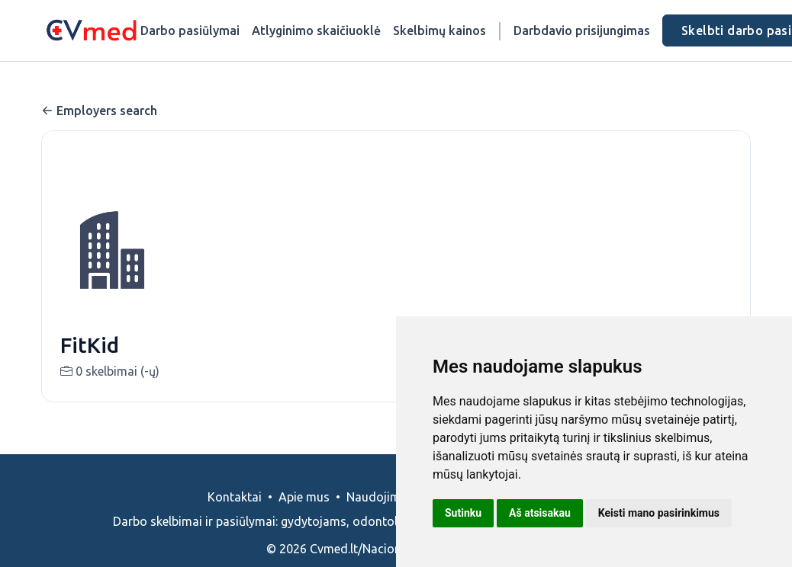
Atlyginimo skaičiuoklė (316, 30)
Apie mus (304, 497)
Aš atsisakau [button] (540, 513)
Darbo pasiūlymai (190, 30)
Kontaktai (235, 497)
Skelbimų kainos (439, 30)
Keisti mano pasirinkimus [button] (659, 513)
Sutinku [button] (463, 513)
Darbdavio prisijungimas (582, 30)
